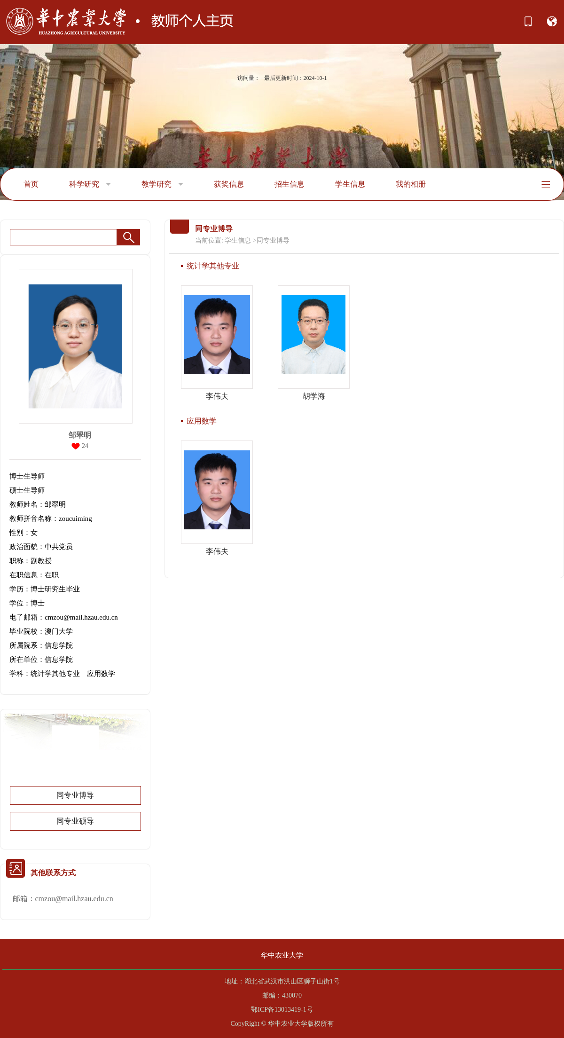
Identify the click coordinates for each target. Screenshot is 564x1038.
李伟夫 (217, 396)
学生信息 (350, 184)
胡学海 (314, 396)
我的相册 (411, 184)
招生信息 (289, 184)
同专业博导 (75, 795)
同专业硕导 (75, 821)
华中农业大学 (282, 955)
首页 (31, 184)
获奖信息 (229, 184)
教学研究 (162, 184)
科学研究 (90, 184)
